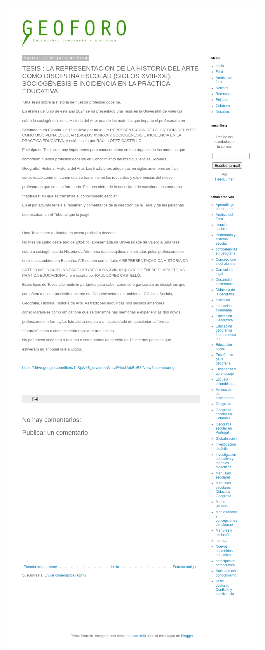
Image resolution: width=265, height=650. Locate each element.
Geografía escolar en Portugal (224, 428)
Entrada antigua (185, 567)
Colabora (223, 106)
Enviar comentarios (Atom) (65, 575)
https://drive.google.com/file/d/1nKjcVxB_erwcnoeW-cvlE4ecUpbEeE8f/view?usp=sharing (98, 367)
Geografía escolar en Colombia (224, 414)
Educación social (224, 347)
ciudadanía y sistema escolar (226, 239)
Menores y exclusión (224, 532)
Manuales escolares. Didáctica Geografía (224, 489)
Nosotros (223, 112)
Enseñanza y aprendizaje (226, 371)
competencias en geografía (226, 251)
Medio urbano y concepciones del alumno (226, 518)
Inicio (115, 567)
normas (221, 541)
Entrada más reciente (40, 567)
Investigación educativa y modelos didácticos (226, 461)
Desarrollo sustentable (224, 282)
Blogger (187, 636)
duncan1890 (136, 636)
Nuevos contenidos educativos (224, 550)
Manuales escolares (223, 475)
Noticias (222, 88)
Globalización (226, 439)
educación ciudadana (224, 308)
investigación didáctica (226, 446)
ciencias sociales (222, 227)
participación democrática (225, 563)
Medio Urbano (221, 504)
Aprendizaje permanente (225, 207)
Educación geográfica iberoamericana (226, 332)
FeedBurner (224, 179)
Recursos (223, 94)
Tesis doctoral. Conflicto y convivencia (225, 587)
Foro (219, 72)
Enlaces (222, 100)
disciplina (223, 300)
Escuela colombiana (224, 381)
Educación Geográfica (224, 318)
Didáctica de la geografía (225, 292)
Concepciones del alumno (226, 261)
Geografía (223, 404)
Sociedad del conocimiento (226, 573)
